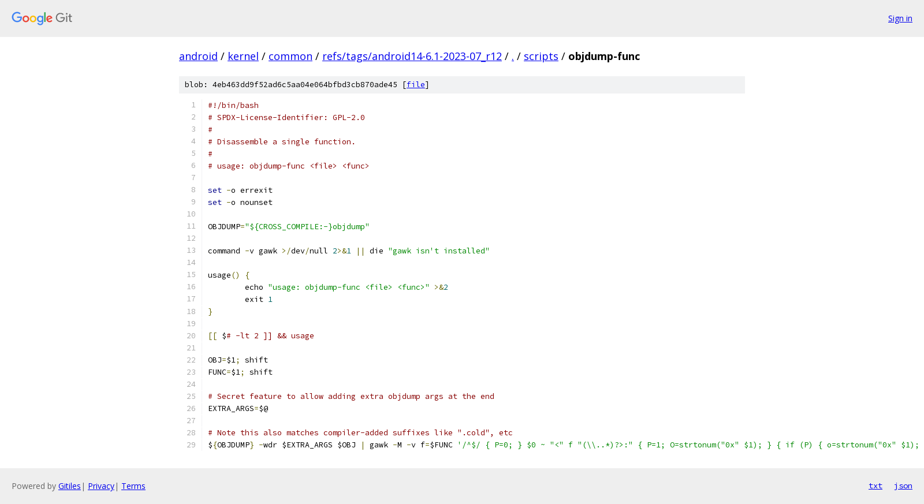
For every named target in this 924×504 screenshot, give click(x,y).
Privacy (101, 485)
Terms (133, 485)
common (290, 56)
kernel (243, 56)
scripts (541, 56)
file (416, 84)
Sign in (900, 18)
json (903, 485)
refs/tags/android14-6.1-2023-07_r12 (412, 56)
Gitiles (69, 485)
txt (875, 485)
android (198, 56)
